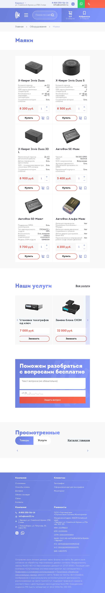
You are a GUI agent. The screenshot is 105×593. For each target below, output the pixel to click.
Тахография (59, 483)
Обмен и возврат (22, 495)
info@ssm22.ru (60, 5)
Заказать (34, 339)
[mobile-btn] (26, 15)
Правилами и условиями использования (34, 572)
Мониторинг (59, 491)
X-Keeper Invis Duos (31, 80)
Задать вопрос (52, 400)
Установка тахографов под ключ (33, 322)
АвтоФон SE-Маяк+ (30, 219)
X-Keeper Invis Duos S (70, 80)
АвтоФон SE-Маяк (68, 149)
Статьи (18, 498)
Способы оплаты (22, 487)
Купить (29, 118)
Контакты (19, 502)
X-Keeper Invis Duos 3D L (33, 151)
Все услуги (83, 286)
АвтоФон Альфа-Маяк (70, 219)
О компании (20, 483)
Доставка (19, 491)
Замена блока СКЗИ (69, 320)
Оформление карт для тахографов (69, 487)
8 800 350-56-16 (60, 3)
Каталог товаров (79, 440)
